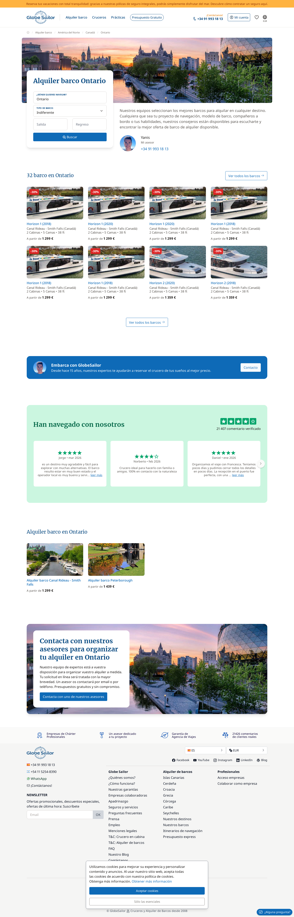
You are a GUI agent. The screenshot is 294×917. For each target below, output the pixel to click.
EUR (247, 750)
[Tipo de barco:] (70, 111)
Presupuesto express (179, 836)
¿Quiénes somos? (121, 777)
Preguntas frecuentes (125, 813)
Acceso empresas (231, 777)
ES (205, 750)
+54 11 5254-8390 (41, 771)
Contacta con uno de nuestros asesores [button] (73, 696)
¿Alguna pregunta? (274, 912)
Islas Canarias (173, 777)
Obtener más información (152, 881)
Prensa (113, 819)
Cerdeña (169, 783)
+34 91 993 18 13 (154, 148)
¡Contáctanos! (39, 785)
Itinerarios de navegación (182, 831)
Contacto (251, 367)
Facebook (180, 760)
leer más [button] (96, 475)
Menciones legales (122, 831)
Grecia (168, 795)
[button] (76, 17)
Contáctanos (118, 860)
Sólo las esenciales (147, 901)
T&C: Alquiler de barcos (126, 842)
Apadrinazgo (118, 801)
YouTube (201, 760)
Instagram (222, 760)
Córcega (169, 801)
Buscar (70, 137)
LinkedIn (244, 760)
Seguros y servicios (123, 807)
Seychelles (171, 813)
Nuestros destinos (177, 819)
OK (98, 814)
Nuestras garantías (123, 789)
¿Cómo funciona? (121, 783)
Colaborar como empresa (237, 783)
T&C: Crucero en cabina (126, 836)
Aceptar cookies (147, 891)
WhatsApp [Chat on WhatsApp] (37, 778)
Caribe (168, 807)
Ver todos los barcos (246, 176)
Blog (262, 760)
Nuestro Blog (118, 854)
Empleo (114, 825)
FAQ (111, 848)
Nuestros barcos (176, 825)
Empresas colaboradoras (127, 795)
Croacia (169, 789)
